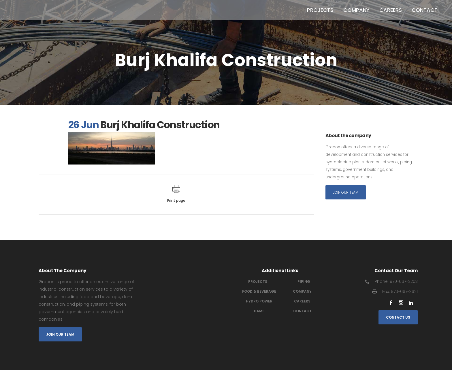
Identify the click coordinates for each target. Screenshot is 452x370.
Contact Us (398, 317)
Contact (302, 311)
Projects (257, 281)
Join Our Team (345, 192)
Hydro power (259, 301)
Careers (302, 301)
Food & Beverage (259, 291)
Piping (303, 281)
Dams (259, 311)
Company (302, 291)
